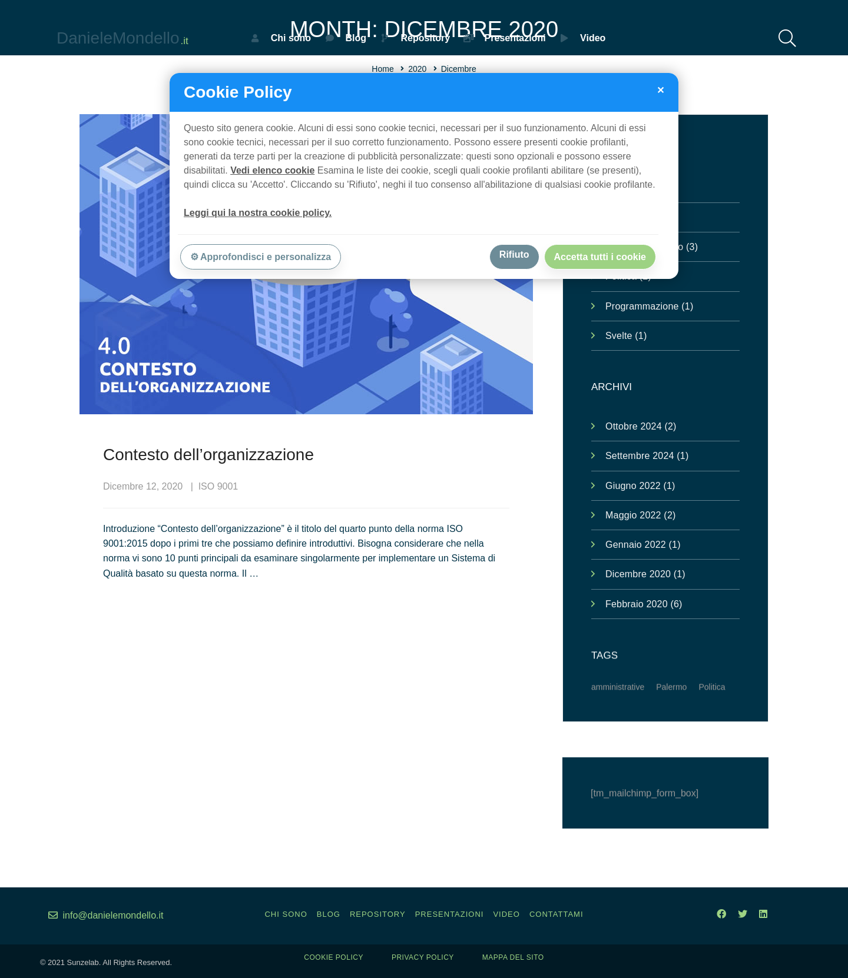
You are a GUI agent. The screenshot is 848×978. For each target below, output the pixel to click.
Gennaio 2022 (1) (643, 545)
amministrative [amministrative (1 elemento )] (617, 701)
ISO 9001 (218, 487)
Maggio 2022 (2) (640, 515)
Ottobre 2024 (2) (641, 426)
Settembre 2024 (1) (646, 456)
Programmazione (649, 306)
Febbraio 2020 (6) (644, 604)
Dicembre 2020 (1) (645, 574)
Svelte (626, 336)
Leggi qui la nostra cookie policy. (258, 213)
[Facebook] (721, 914)
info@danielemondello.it (105, 915)
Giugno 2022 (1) (640, 486)
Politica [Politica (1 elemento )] (711, 701)
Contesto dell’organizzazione (208, 455)
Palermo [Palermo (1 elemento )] (671, 701)
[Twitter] (742, 914)
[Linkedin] (763, 914)
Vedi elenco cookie (272, 170)
